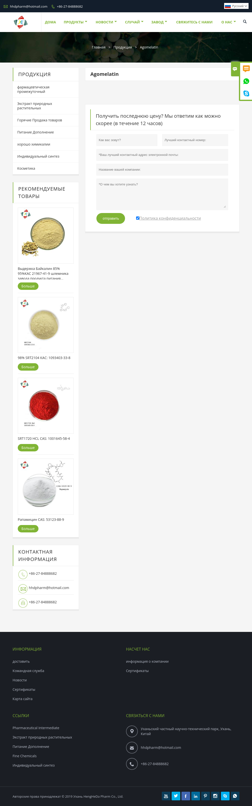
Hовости (20, 680)
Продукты (75, 22)
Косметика (26, 168)
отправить (111, 218)
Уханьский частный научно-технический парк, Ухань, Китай (186, 731)
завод (159, 22)
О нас (228, 22)
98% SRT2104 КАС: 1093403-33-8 (44, 357)
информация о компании (147, 661)
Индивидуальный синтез (38, 156)
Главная (99, 47)
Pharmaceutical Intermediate (36, 727)
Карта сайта (23, 698)
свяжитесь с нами (194, 22)
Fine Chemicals (24, 756)
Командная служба (28, 670)
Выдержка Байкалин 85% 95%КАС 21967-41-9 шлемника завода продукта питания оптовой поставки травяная (43, 273)
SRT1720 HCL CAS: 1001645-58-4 (44, 438)
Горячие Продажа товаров (39, 120)
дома (50, 22)
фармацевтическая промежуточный (33, 89)
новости (106, 22)
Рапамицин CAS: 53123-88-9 (41, 519)
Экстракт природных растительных (34, 105)
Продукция (122, 47)
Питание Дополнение (35, 132)
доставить (21, 661)
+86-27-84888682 (70, 6)
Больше (28, 286)
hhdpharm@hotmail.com (28, 6)
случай (134, 22)
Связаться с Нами (145, 715)
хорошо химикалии (33, 144)
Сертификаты (24, 689)
